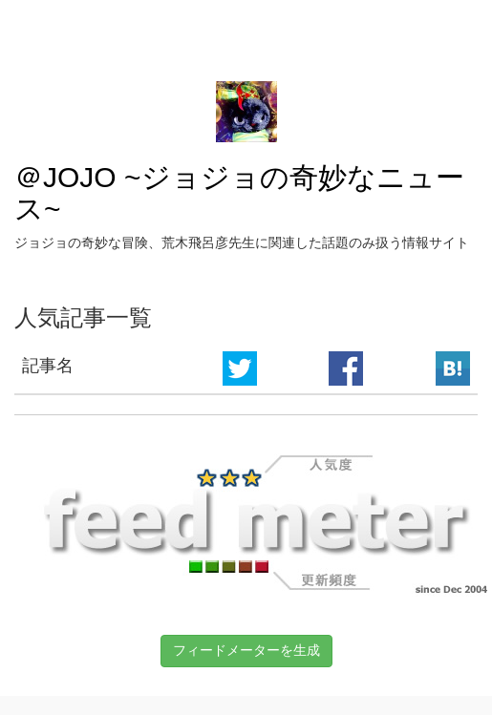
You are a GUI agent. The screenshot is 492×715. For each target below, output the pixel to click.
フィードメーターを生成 (246, 650)
